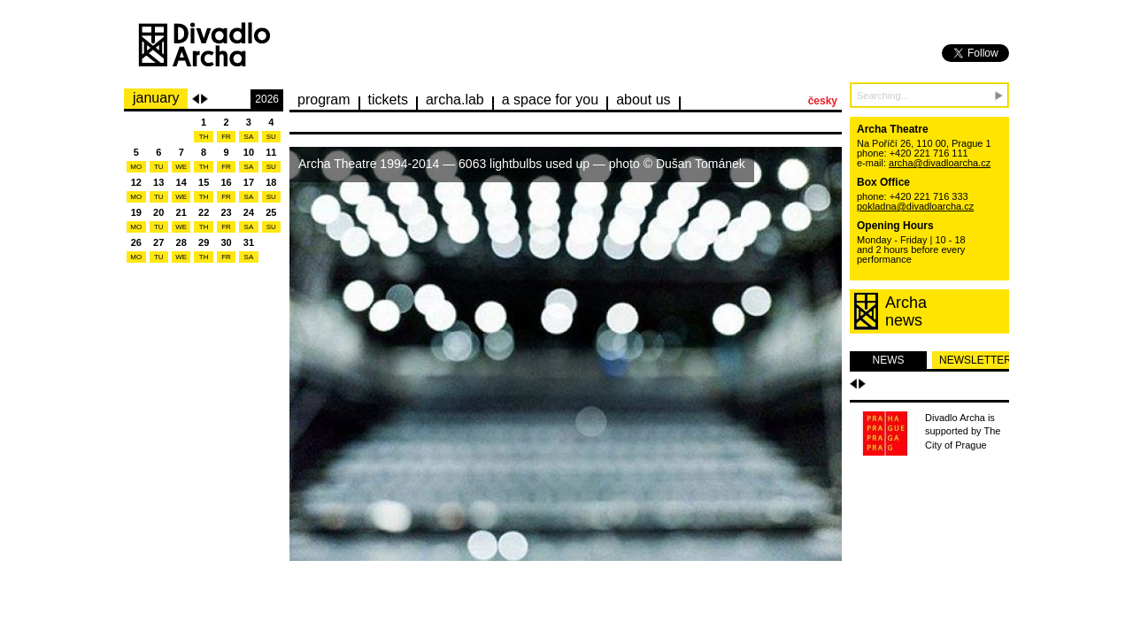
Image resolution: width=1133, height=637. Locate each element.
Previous (195, 99)
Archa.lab (455, 99)
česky (822, 101)
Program (324, 99)
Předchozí (853, 384)
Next (204, 99)
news (889, 360)
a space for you (550, 99)
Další (862, 384)
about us (643, 99)
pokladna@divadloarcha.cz (915, 206)
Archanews (906, 311)
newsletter (974, 360)
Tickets (388, 99)
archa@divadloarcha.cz (939, 162)
